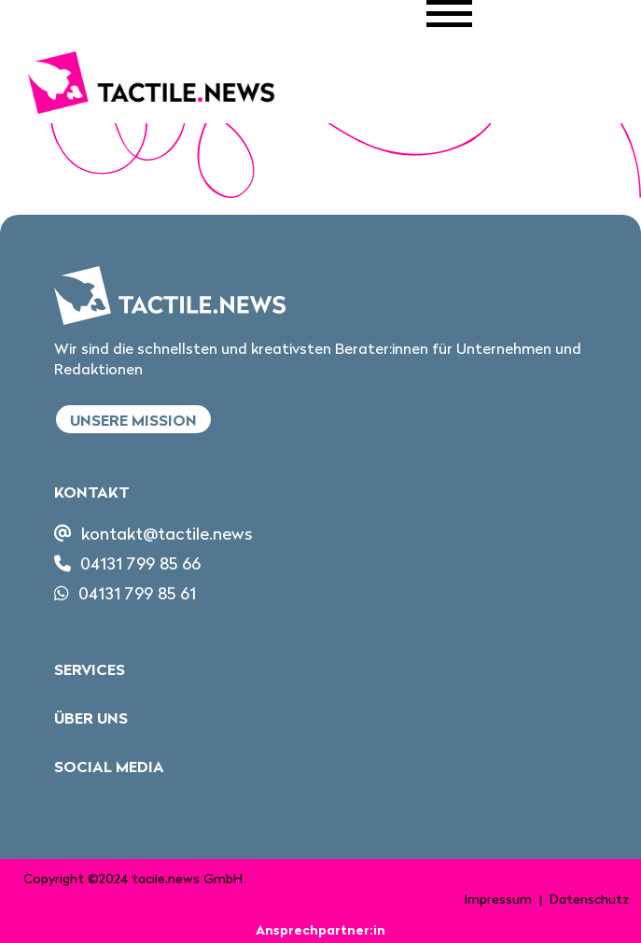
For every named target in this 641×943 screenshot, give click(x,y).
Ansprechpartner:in (320, 930)
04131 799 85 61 (137, 593)
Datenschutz (589, 899)
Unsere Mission (133, 420)
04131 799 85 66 (140, 563)
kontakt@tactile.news (166, 533)
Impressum (498, 899)
